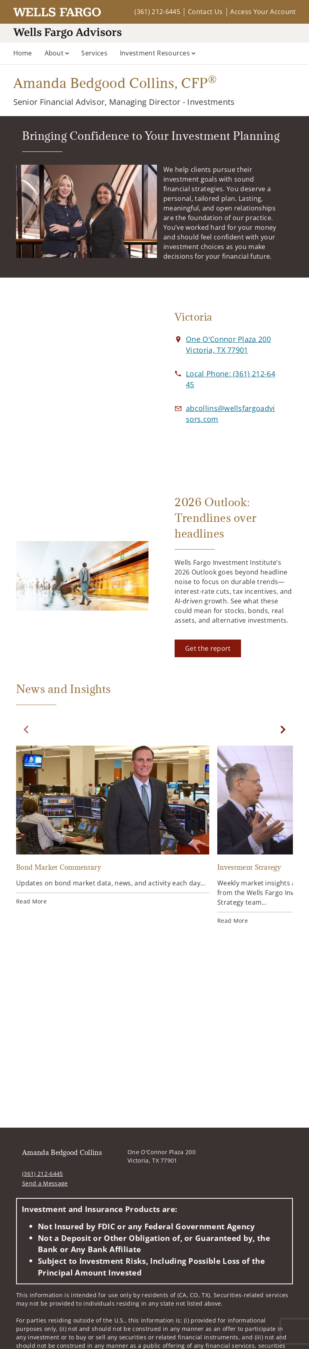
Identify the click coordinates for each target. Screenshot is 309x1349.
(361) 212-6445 (157, 11)
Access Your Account (263, 11)
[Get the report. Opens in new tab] (208, 648)
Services (94, 53)
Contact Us (205, 11)
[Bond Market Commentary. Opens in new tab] (112, 827)
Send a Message (45, 1183)
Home (22, 53)
